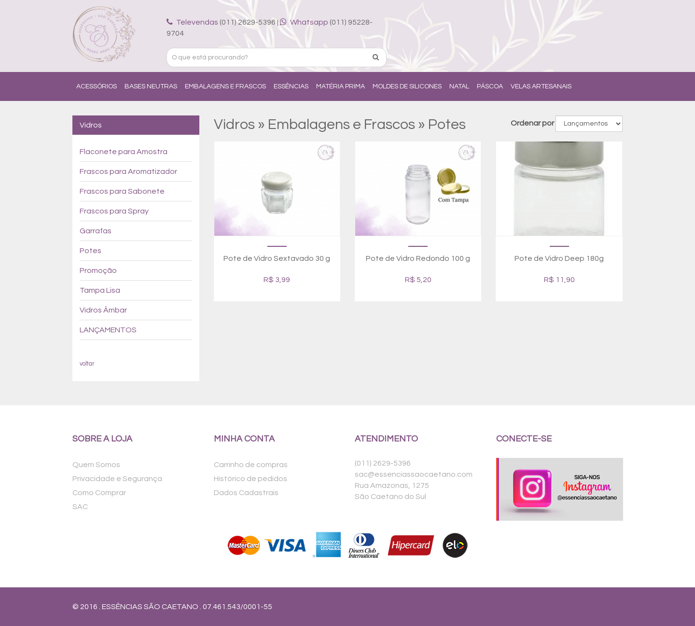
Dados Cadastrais (246, 493)
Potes (90, 251)
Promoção (98, 270)
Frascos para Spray (114, 211)
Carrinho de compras (251, 465)
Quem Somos (96, 465)
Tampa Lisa (100, 290)
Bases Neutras (151, 86)
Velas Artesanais (541, 86)
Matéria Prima (340, 86)
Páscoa (490, 86)
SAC (80, 507)
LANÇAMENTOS (108, 330)
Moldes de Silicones (407, 86)
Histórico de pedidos (250, 479)
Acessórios (96, 86)
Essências (291, 86)
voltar (87, 364)
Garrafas (95, 231)
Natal (459, 86)
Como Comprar (99, 493)
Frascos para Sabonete (122, 191)
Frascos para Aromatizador (128, 171)
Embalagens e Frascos (225, 86)
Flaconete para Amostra (123, 152)
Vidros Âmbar (103, 310)
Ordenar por (532, 123)
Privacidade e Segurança (117, 479)
